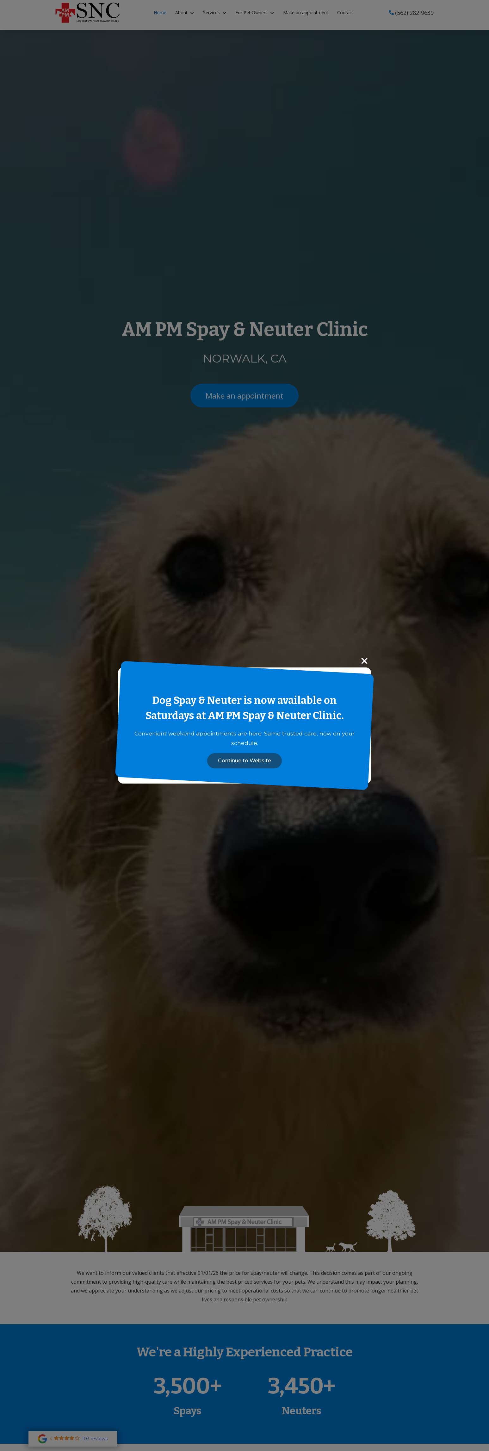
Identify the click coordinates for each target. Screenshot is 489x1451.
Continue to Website (244, 761)
